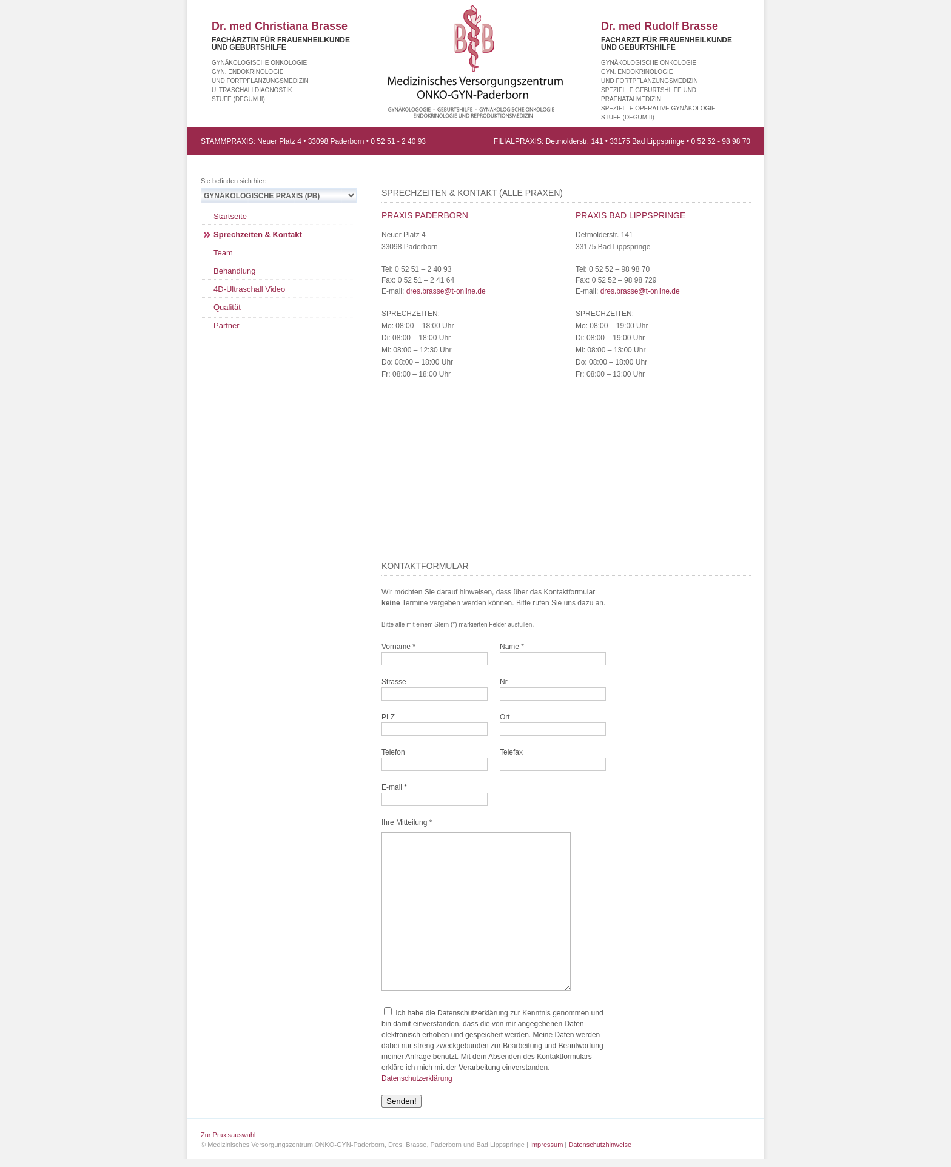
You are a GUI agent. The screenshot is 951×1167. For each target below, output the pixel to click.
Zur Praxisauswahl (228, 1134)
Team (223, 252)
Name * (512, 646)
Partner (226, 325)
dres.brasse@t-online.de (446, 291)
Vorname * (398, 646)
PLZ (388, 717)
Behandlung (234, 270)
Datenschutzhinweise (599, 1144)
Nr (504, 682)
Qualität (227, 307)
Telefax (511, 752)
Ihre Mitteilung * (406, 822)
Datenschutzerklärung (416, 1078)
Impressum (546, 1144)
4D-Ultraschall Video (249, 289)
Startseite (230, 216)
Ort (505, 717)
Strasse (393, 682)
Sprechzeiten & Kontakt (257, 234)
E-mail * (394, 787)
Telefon (393, 752)
